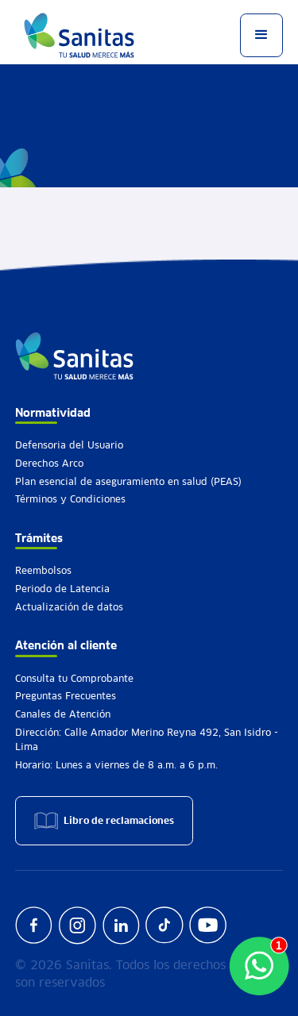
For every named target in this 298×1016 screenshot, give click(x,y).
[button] (261, 34)
